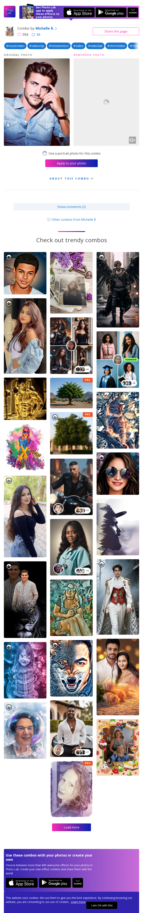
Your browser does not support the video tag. (106, 102)
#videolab (95, 46)
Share (115, 31)
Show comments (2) (71, 207)
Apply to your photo (71, 163)
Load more (71, 827)
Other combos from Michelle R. (71, 219)
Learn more (78, 902)
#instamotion (59, 46)
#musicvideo (15, 46)
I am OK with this (102, 905)
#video (78, 46)
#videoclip (36, 46)
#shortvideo (116, 46)
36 (36, 34)
